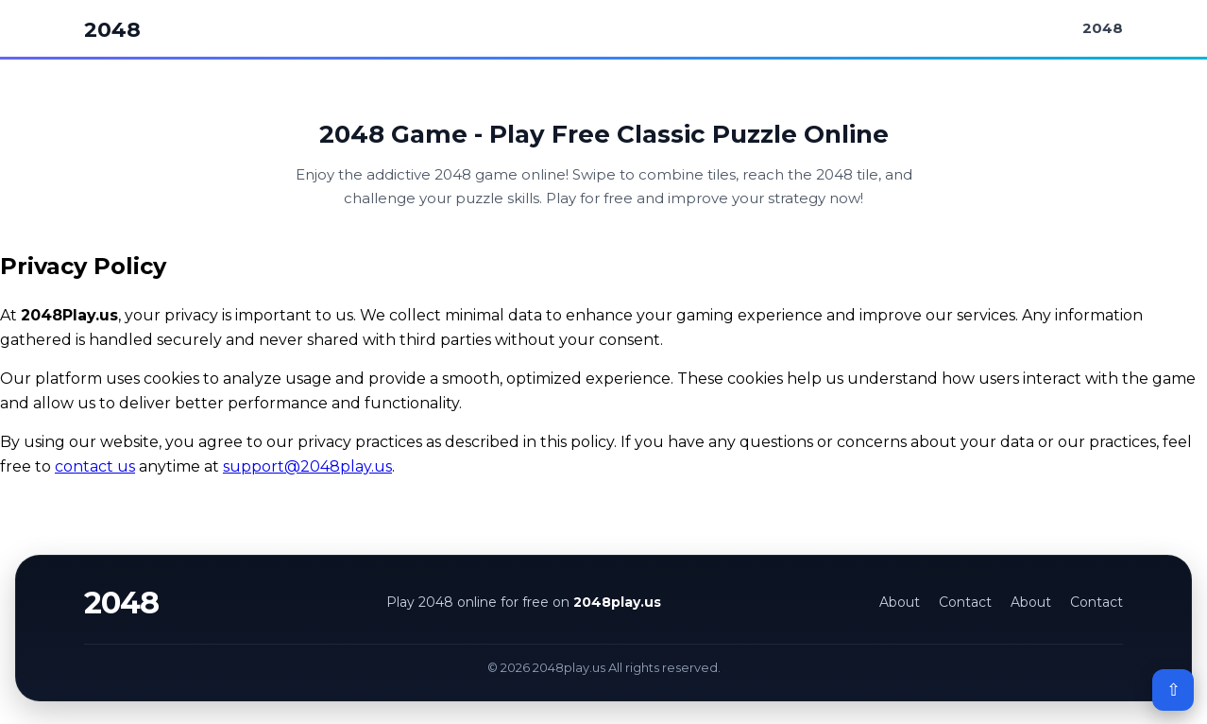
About (899, 602)
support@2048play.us (307, 466)
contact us (95, 466)
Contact (965, 602)
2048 (112, 30)
